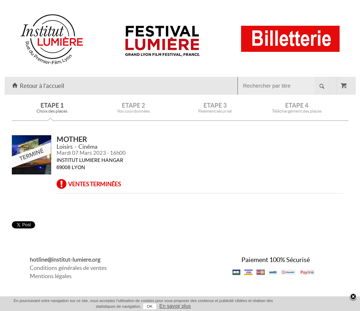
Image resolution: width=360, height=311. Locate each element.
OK (150, 306)
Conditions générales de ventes (68, 268)
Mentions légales (51, 276)
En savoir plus (175, 306)
